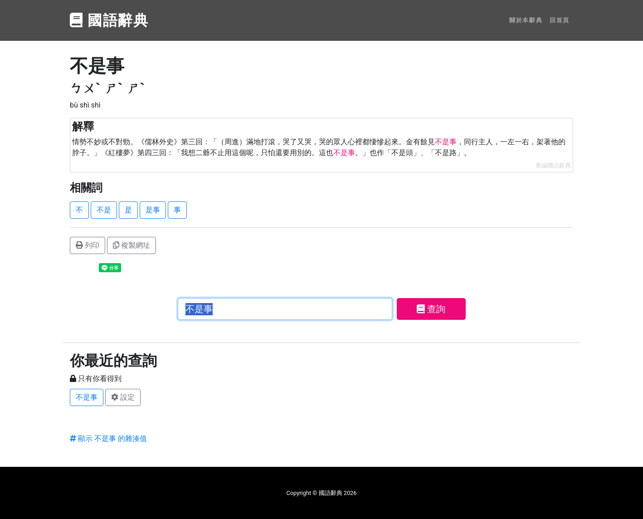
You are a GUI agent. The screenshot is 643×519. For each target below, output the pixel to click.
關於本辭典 (525, 20)
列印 (87, 245)
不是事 (86, 397)
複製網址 (131, 245)
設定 (123, 397)
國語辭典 (109, 20)
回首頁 (560, 20)
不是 (104, 210)
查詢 (431, 309)
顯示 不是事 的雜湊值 (108, 438)
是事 (153, 210)
